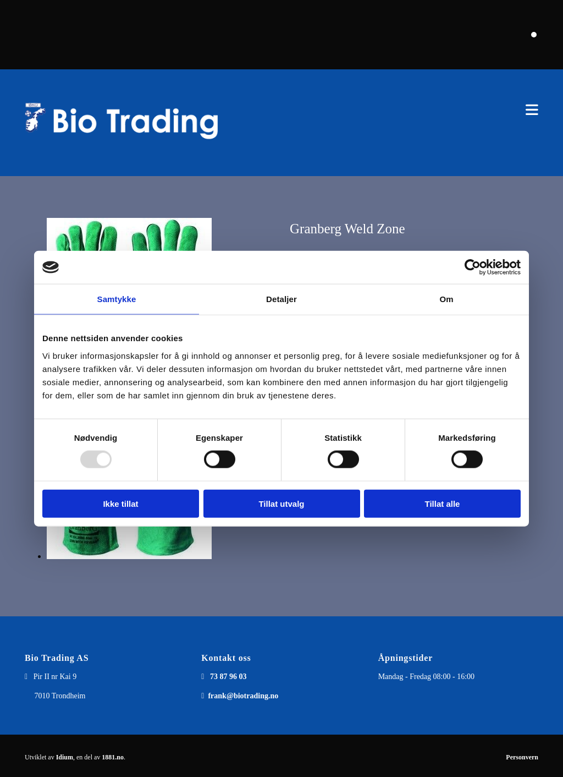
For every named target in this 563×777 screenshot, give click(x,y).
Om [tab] (446, 299)
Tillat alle (442, 503)
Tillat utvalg (281, 503)
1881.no (113, 757)
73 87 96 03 (228, 676)
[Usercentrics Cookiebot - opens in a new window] (472, 267)
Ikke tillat (120, 503)
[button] (392, 109)
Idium (64, 757)
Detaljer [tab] (281, 299)
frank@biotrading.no (243, 696)
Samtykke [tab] (116, 299)
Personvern (522, 757)
